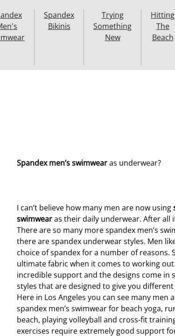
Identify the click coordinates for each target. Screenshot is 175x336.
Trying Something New (112, 26)
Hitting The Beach (163, 26)
